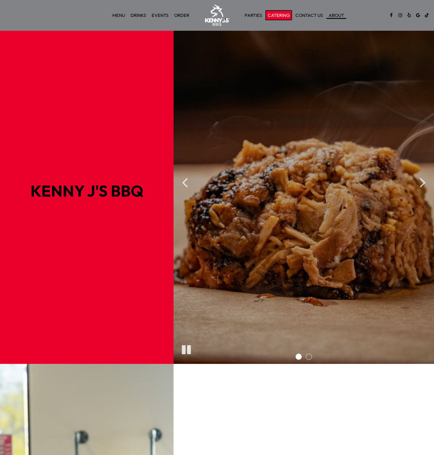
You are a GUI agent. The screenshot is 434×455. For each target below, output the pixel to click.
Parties (253, 15)
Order (181, 15)
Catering (279, 15)
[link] (217, 15)
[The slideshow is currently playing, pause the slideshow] (186, 349)
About (336, 15)
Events (160, 15)
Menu (118, 15)
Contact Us (309, 15)
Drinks (138, 15)
